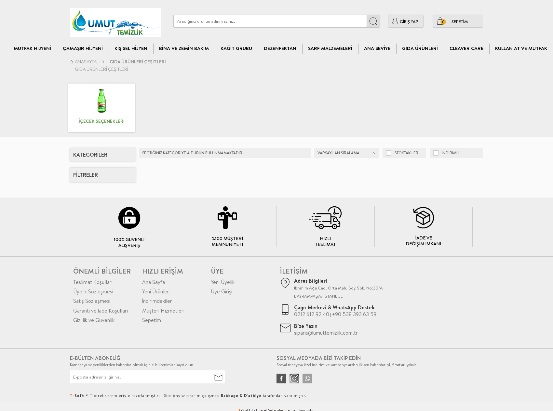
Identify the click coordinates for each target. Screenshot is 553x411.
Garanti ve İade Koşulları (100, 310)
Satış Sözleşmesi (91, 300)
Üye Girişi (221, 291)
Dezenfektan (280, 48)
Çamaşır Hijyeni (83, 48)
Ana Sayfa (153, 282)
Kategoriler (90, 154)
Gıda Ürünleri (420, 48)
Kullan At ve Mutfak (521, 48)
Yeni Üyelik (223, 282)
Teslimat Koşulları (93, 282)
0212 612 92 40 (311, 314)
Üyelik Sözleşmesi (93, 291)
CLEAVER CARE (466, 48)
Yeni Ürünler (155, 291)
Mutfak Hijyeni (32, 48)
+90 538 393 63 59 (354, 314)
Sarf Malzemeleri (330, 48)
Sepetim (151, 320)
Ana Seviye (377, 48)
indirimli (446, 153)
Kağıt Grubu (236, 48)
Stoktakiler (402, 153)
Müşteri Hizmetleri (163, 310)
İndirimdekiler (157, 300)
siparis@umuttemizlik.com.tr (326, 332)
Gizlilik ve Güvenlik (94, 320)
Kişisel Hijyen (131, 48)
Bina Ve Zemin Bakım (184, 48)
